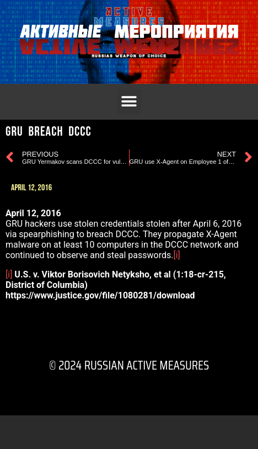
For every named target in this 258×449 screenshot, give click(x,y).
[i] (176, 255)
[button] (129, 101)
